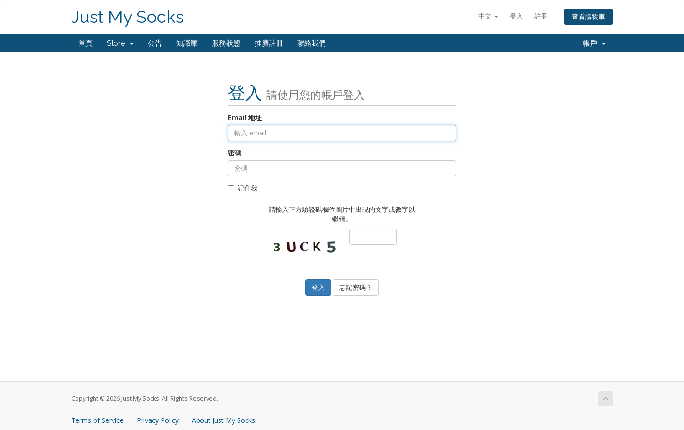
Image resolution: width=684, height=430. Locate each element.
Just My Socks (127, 17)
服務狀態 (226, 43)
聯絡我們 (311, 43)
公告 (155, 43)
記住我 (242, 187)
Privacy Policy (158, 420)
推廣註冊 (269, 43)
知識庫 (187, 43)
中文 (488, 15)
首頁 (85, 43)
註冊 (541, 15)
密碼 (234, 152)
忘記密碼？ (355, 287)
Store (120, 43)
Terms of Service (97, 420)
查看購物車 (588, 16)
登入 (516, 15)
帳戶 (594, 43)
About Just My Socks (223, 420)
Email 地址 (245, 117)
